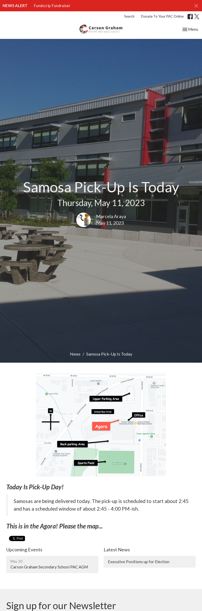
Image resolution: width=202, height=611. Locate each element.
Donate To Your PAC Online (162, 16)
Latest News (117, 549)
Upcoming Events (24, 549)
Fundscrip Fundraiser (52, 5)
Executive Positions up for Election (138, 561)
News (75, 353)
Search (129, 16)
